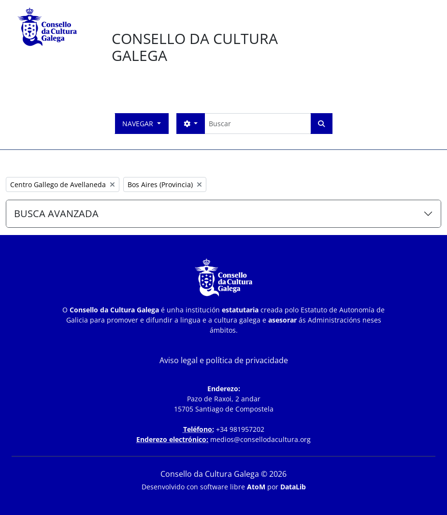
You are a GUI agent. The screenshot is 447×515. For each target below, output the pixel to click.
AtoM (256, 486)
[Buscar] (257, 123)
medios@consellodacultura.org (260, 439)
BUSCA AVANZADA (56, 213)
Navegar (138, 123)
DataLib (293, 486)
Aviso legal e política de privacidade (223, 360)
